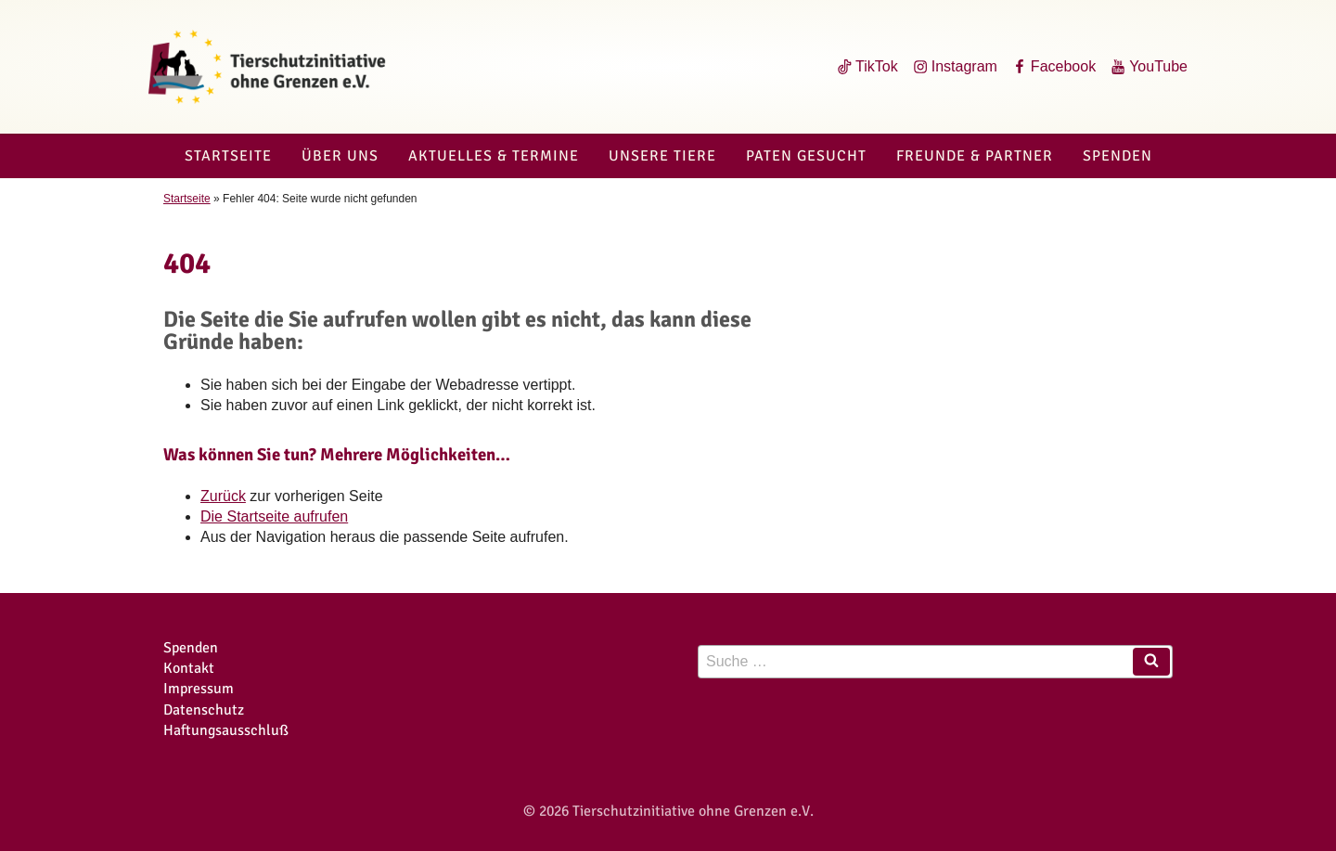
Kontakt (188, 668)
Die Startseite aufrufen (274, 516)
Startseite (228, 156)
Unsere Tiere (662, 156)
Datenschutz (203, 710)
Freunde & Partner (974, 156)
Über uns (340, 156)
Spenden (1117, 156)
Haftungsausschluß (226, 730)
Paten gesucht (806, 156)
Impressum (198, 688)
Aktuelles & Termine (493, 156)
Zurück (223, 496)
